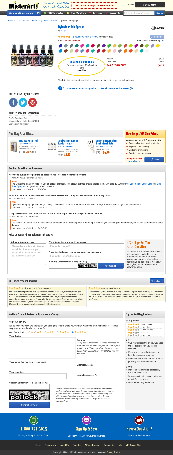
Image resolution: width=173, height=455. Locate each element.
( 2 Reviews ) (77, 36)
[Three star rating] (45, 332)
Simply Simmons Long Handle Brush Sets (68, 142)
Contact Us (109, 445)
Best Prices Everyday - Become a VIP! (95, 5)
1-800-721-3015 (34, 429)
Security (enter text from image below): (68, 262)
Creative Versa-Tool (28, 140)
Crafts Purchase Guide (19, 118)
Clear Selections (157, 36)
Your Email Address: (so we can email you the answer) (75, 252)
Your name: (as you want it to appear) (27, 362)
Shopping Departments (21, 13)
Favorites (97, 13)
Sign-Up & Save (78, 13)
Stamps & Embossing (32, 21)
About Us (64, 445)
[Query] (138, 13)
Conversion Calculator (19, 124)
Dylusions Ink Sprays (71, 27)
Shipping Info (50, 445)
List (162, 40)
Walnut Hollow (27, 143)
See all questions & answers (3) (116, 88)
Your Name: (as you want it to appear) (67, 242)
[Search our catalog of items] (159, 13)
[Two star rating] (35, 332)
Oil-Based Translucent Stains (140, 184)
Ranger (63, 31)
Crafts (18, 21)
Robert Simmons (66, 146)
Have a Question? (139, 429)
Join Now (81, 70)
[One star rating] (29, 332)
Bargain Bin (115, 13)
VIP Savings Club (133, 445)
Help (120, 445)
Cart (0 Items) (150, 5)
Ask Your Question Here (22, 242)
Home (38, 445)
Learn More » (135, 161)
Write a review (91, 36)
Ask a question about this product (80, 88)
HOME (11, 21)
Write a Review (157, 281)
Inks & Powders (51, 21)
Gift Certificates (55, 13)
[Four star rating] (58, 332)
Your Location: (16, 372)
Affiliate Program (92, 445)
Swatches (154, 40)
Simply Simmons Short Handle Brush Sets (106, 142)
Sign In (131, 4)
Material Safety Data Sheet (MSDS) (24, 121)
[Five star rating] (73, 332)
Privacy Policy (113, 452)
